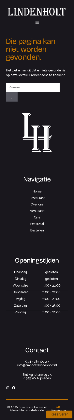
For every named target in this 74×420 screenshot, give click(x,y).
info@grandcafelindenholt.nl (37, 365)
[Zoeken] (12, 97)
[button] (37, 22)
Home (37, 191)
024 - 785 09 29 (37, 362)
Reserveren (59, 414)
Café (37, 217)
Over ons (37, 204)
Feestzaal (37, 224)
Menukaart (37, 211)
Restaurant (37, 198)
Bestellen (37, 230)
